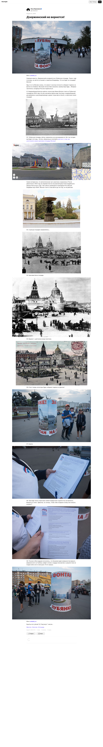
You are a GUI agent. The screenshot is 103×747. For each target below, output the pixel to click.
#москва (34, 627)
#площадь (41, 627)
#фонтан (29, 627)
